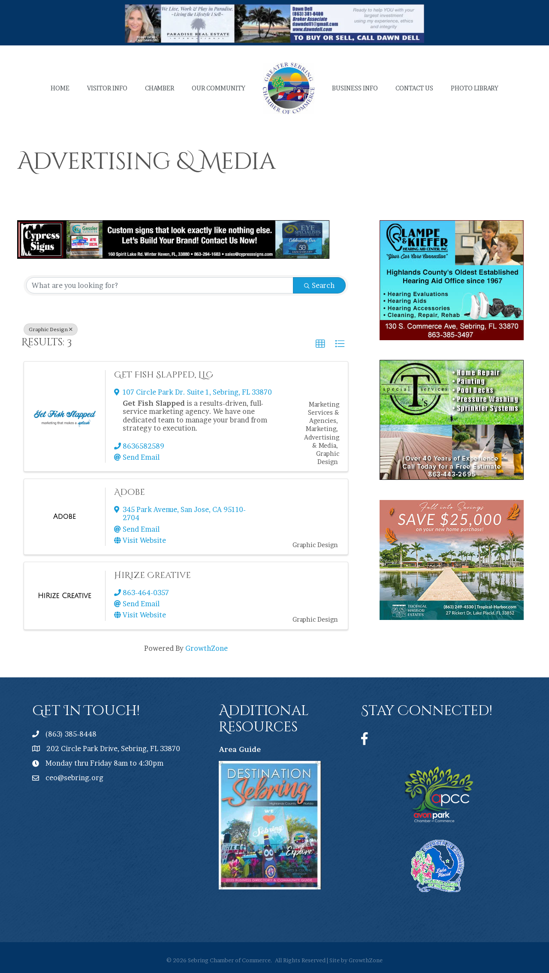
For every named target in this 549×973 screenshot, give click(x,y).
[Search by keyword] (159, 285)
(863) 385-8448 (71, 734)
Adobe (129, 492)
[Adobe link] (64, 516)
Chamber (159, 88)
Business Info (355, 88)
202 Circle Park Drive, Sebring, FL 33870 (113, 748)
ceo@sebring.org (74, 777)
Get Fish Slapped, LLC (163, 374)
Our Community (218, 88)
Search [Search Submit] (319, 285)
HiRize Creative (152, 575)
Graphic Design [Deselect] (50, 329)
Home (60, 88)
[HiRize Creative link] (64, 596)
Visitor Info (107, 88)
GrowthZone (206, 648)
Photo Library (474, 88)
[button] (320, 344)
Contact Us (414, 88)
